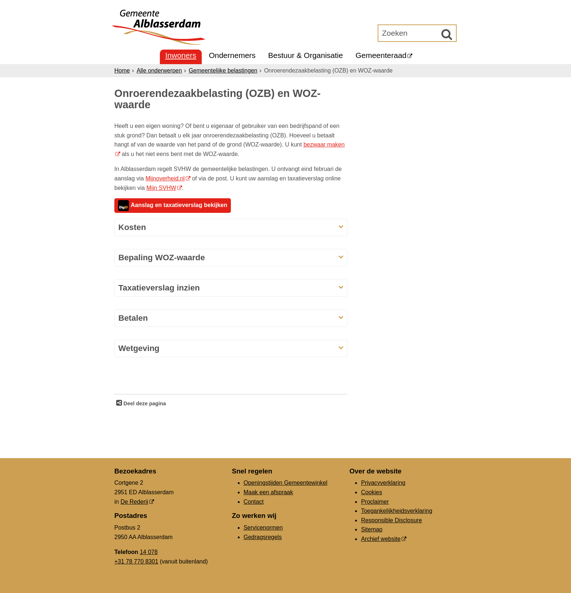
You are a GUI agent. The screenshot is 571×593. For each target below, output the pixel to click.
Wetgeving (139, 348)
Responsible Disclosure (391, 520)
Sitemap (371, 529)
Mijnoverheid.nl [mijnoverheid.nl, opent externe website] (165, 178)
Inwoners (180, 55)
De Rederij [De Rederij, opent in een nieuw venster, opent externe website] (134, 502)
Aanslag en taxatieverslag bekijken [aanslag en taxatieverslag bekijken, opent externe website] (172, 205)
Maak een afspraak (268, 492)
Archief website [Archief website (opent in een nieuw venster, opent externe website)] (381, 539)
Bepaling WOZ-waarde (161, 257)
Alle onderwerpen (159, 70)
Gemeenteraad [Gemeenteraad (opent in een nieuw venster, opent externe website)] (380, 55)
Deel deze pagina (144, 403)
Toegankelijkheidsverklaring (396, 511)
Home (122, 70)
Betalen (133, 318)
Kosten (132, 227)
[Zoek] (447, 34)
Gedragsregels (263, 537)
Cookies (371, 492)
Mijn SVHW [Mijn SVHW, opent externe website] (161, 188)
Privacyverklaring (383, 483)
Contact (254, 502)
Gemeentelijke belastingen (223, 70)
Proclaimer (375, 502)
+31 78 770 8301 (136, 561)
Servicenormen (263, 527)
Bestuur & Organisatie (305, 55)
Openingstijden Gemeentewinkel (285, 483)
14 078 (149, 552)
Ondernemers (232, 55)
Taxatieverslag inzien (159, 287)
